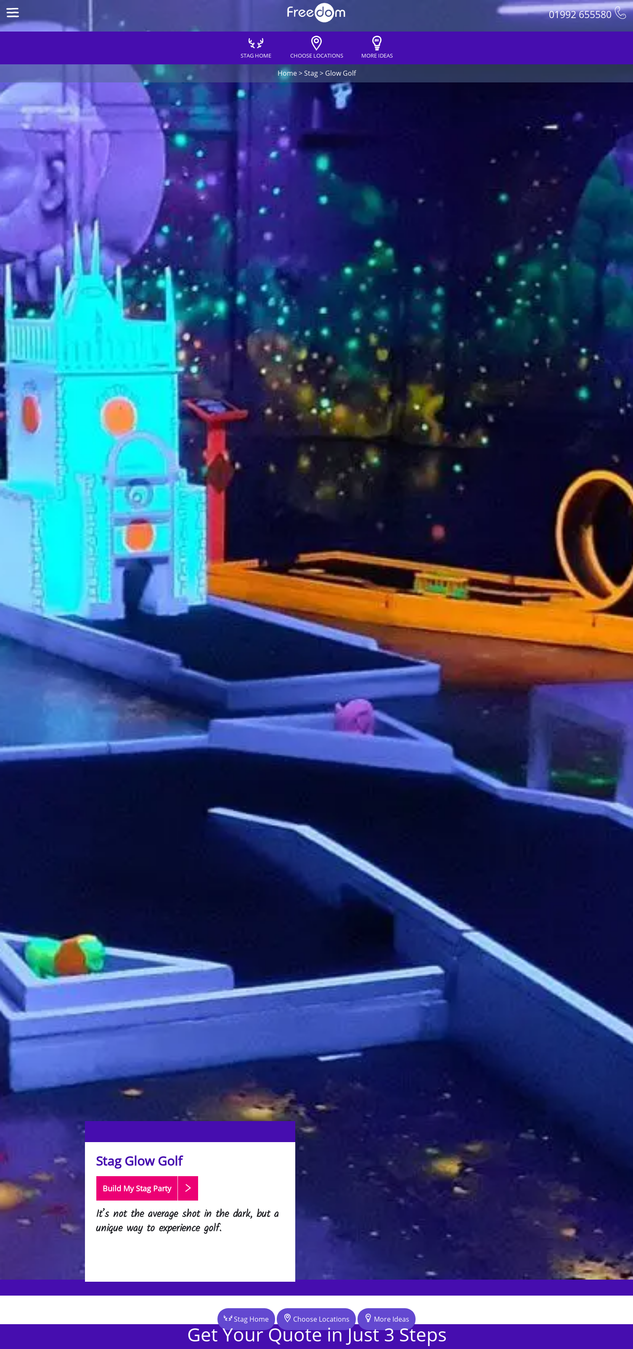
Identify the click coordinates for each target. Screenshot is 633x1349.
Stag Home (246, 1319)
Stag (311, 73)
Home (287, 73)
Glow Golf (340, 73)
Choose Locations (316, 1319)
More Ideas (386, 1319)
